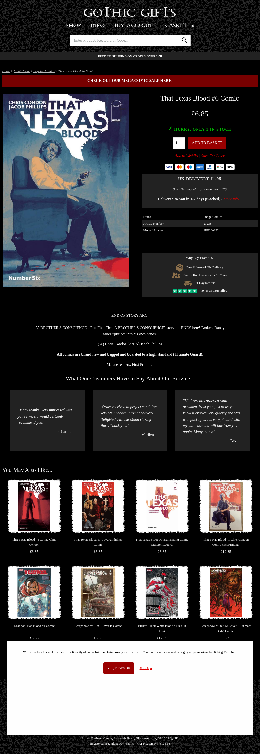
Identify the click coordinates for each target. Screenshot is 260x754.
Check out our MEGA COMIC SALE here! (130, 81)
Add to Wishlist (186, 156)
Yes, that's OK (118, 668)
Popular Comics (44, 71)
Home (6, 71)
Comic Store (22, 71)
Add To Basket (207, 143)
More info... (232, 199)
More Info (146, 668)
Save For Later (213, 156)
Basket (180, 26)
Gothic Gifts (130, 13)
